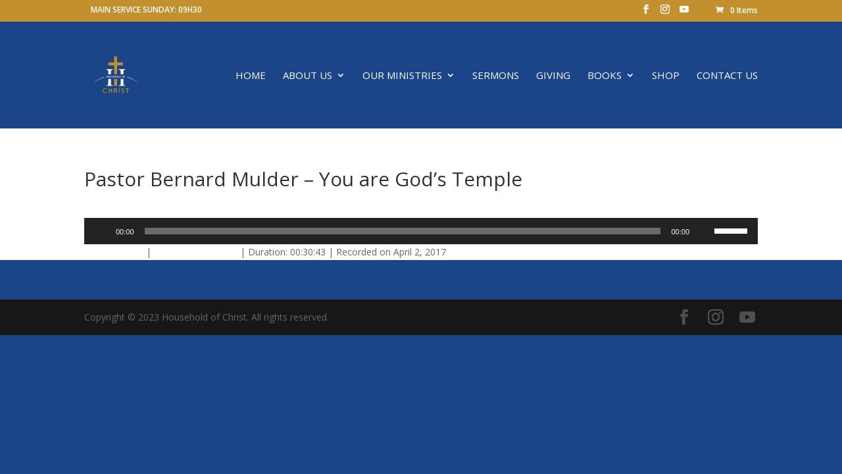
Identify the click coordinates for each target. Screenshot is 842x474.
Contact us (727, 76)
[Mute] (703, 231)
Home (250, 76)
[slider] (403, 231)
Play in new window (195, 252)
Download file (113, 252)
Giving (553, 76)
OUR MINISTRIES (402, 76)
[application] (421, 231)
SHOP (666, 76)
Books (604, 76)
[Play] (101, 231)
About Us (307, 76)
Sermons (495, 76)
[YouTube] (684, 13)
